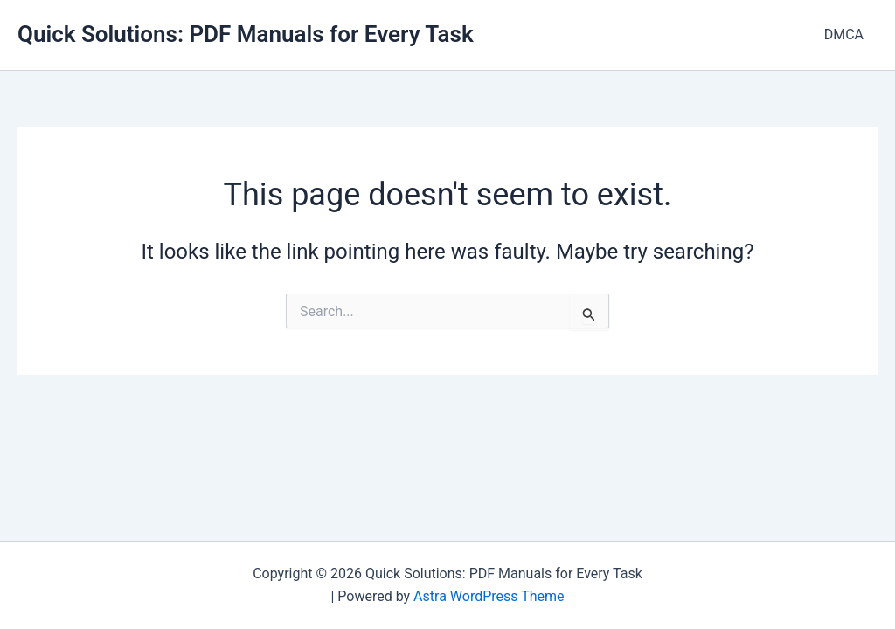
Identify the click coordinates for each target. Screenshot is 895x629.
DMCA (844, 34)
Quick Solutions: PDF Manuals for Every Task (245, 34)
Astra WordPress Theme (488, 596)
